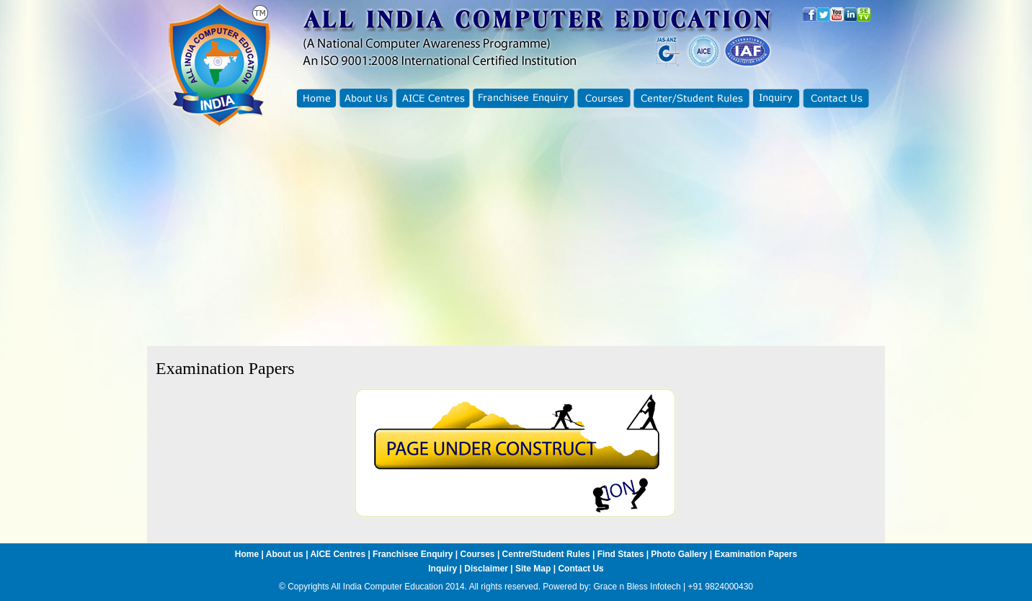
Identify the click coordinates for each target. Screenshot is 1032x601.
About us (284, 554)
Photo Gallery (679, 554)
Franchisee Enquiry (413, 554)
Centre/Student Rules (546, 554)
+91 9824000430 (720, 587)
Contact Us (580, 569)
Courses (478, 554)
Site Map (533, 569)
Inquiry (442, 569)
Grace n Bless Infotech (636, 587)
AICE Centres (337, 554)
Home (247, 554)
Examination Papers (755, 554)
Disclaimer (486, 569)
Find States (621, 554)
